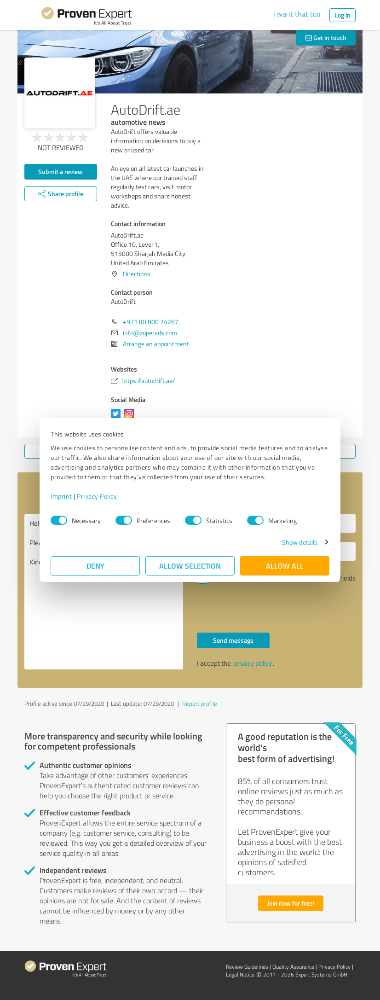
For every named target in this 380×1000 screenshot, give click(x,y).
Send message (233, 640)
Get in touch (325, 37)
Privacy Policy (97, 496)
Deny (95, 565)
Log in (342, 15)
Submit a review (60, 171)
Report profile (199, 703)
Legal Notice (240, 974)
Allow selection (190, 565)
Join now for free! (290, 903)
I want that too (296, 14)
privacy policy (252, 663)
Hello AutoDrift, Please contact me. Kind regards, (103, 591)
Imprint (61, 496)
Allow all (285, 565)
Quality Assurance (293, 967)
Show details (299, 542)
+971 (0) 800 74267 (150, 321)
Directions (136, 273)
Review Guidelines (247, 967)
